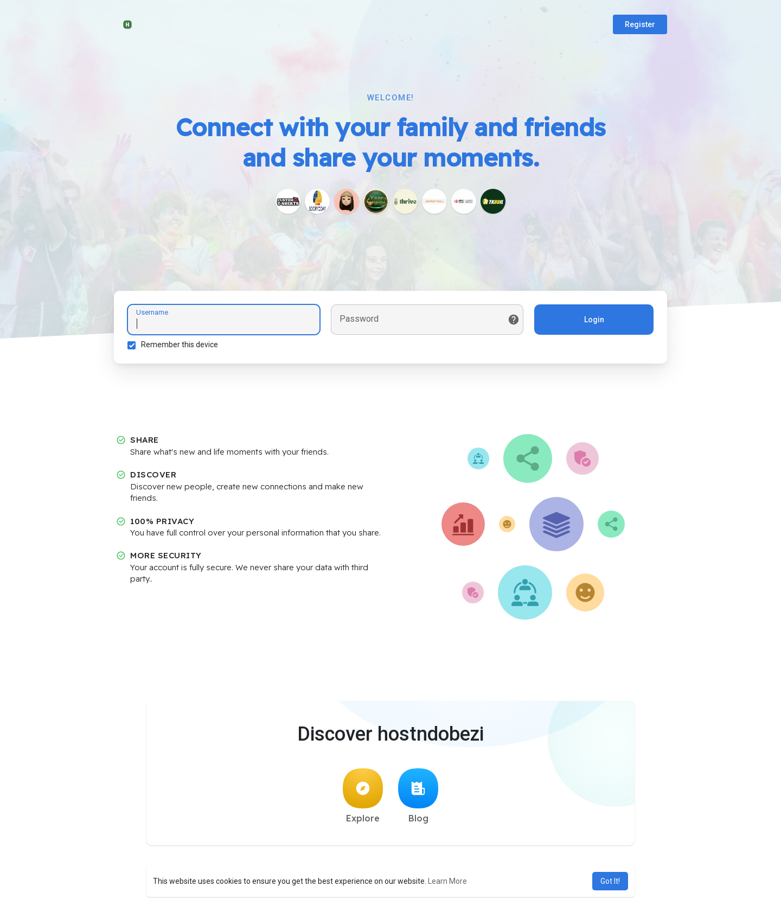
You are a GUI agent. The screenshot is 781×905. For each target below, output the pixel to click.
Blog (418, 796)
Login (594, 319)
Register (640, 24)
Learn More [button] (447, 881)
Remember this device (179, 344)
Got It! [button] (610, 881)
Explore (363, 796)
